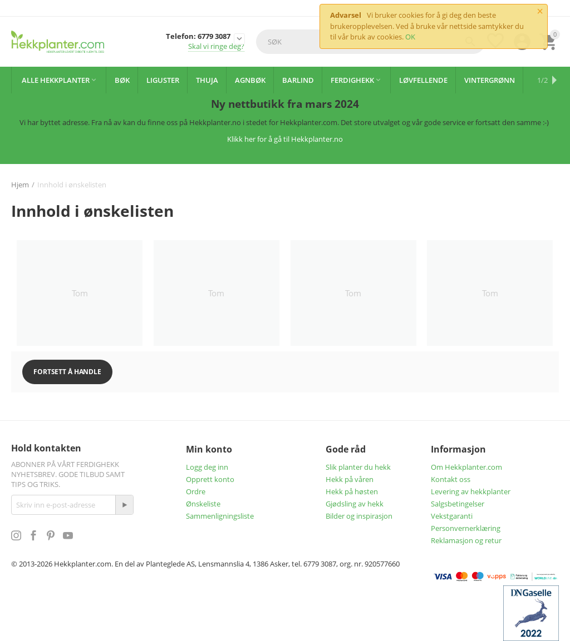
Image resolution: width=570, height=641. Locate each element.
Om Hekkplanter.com (466, 467)
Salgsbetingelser (457, 504)
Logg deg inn (207, 467)
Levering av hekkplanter (470, 491)
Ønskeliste (203, 504)
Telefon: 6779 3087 (198, 36)
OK (410, 37)
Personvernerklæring (465, 528)
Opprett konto (210, 479)
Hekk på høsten (352, 491)
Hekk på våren (350, 479)
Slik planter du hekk (358, 467)
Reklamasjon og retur (466, 540)
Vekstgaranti (452, 516)
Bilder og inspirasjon (359, 516)
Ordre (195, 491)
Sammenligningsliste (220, 516)
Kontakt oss (450, 479)
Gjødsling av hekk (355, 504)
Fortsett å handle (67, 371)
